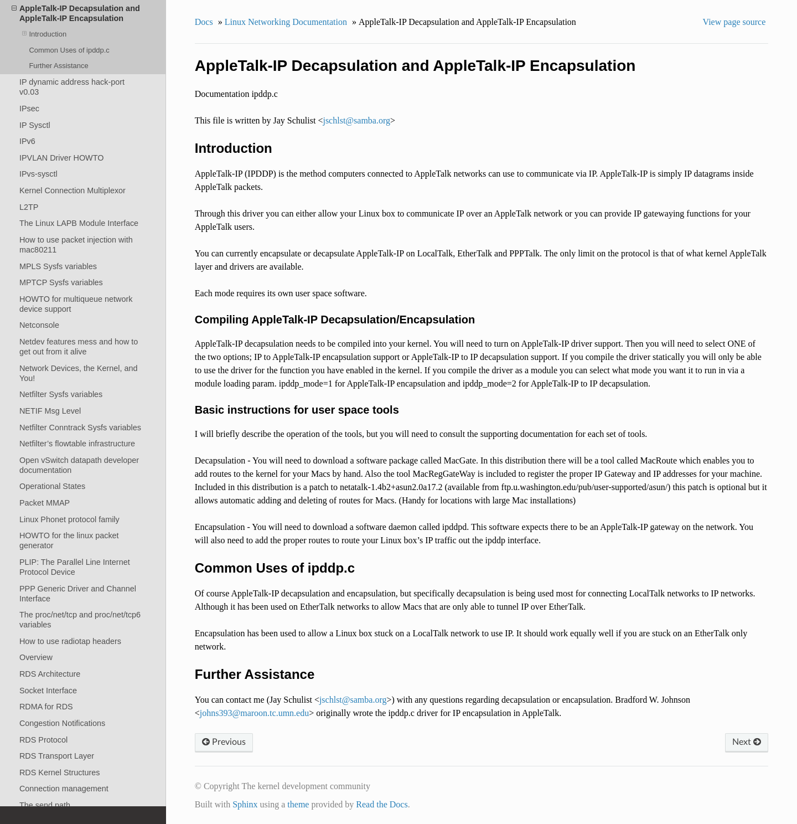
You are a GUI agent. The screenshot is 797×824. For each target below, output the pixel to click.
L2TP (28, 207)
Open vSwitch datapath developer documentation (79, 465)
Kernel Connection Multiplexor (72, 190)
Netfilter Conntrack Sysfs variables (80, 427)
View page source (734, 22)
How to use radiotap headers (70, 641)
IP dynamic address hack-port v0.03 (72, 87)
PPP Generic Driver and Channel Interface (77, 593)
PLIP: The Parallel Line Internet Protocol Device (74, 567)
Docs (204, 22)
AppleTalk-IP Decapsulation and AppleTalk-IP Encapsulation (76, 13)
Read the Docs (381, 804)
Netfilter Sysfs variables (60, 394)
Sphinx (244, 804)
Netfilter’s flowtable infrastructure (77, 443)
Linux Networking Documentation (286, 22)
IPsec (29, 108)
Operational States (52, 486)
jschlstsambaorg (356, 120)
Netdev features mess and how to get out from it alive (78, 346)
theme (298, 804)
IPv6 (27, 141)
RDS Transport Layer (56, 755)
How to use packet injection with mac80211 (76, 244)
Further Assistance (58, 65)
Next (746, 742)
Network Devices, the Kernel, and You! (78, 373)
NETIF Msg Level (50, 410)
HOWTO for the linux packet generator (69, 540)
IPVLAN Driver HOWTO (61, 157)
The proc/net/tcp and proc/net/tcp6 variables (80, 619)
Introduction (44, 34)
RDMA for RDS (46, 706)
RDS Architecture (49, 673)
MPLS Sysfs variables (58, 266)
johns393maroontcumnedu (254, 713)
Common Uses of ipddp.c (69, 50)
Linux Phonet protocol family (69, 519)
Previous (224, 742)
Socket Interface (48, 690)
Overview (36, 657)
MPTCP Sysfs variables (61, 282)
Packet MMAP (44, 502)
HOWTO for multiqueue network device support (75, 304)
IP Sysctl (34, 125)
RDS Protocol (43, 739)
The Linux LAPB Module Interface (78, 223)
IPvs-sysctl (38, 173)
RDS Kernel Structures (59, 772)
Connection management (63, 788)
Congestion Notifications (62, 723)
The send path (44, 805)
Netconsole (39, 325)
